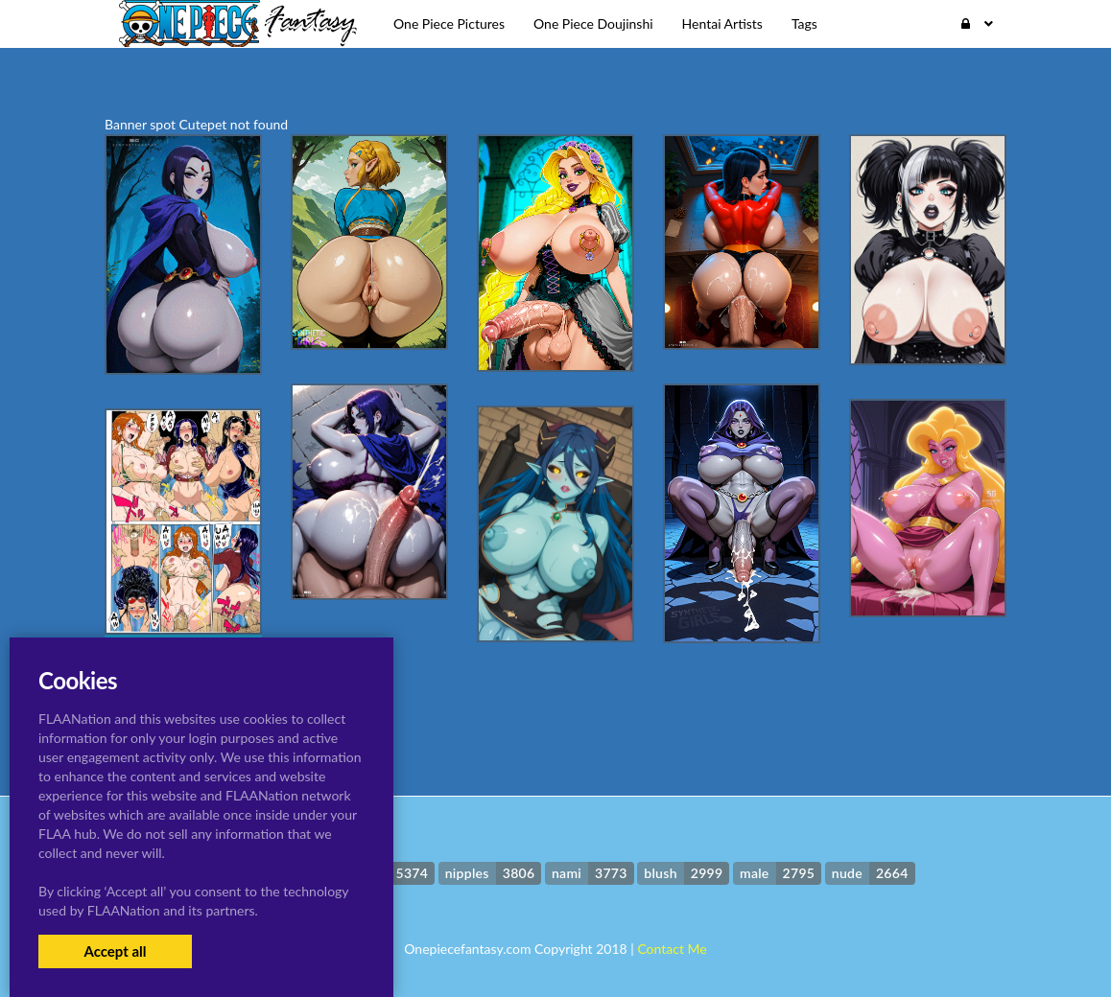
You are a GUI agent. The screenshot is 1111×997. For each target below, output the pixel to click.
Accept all (114, 951)
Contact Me (671, 948)
